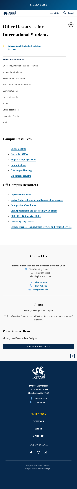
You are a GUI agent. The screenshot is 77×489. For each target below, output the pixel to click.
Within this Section (12, 59)
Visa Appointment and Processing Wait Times (34, 210)
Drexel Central (18, 149)
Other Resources (11, 110)
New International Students (15, 78)
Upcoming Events (11, 116)
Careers (38, 436)
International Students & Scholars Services (22, 47)
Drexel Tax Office (19, 154)
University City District (22, 221)
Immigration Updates (12, 72)
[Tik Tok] (45, 452)
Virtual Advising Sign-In (38, 347)
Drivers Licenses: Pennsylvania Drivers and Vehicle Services (41, 227)
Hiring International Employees (17, 84)
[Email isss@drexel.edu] (38, 290)
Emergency (38, 414)
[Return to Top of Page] (72, 356)
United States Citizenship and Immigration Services (37, 200)
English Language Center (23, 159)
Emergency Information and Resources (20, 66)
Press (38, 428)
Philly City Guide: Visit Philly (26, 216)
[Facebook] (31, 452)
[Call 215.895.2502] (38, 286)
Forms (5, 103)
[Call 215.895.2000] (38, 403)
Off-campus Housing (21, 170)
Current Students (10, 91)
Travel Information (11, 97)
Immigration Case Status (23, 205)
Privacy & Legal (44, 469)
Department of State (21, 194)
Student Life (38, 4)
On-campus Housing (21, 175)
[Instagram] (38, 452)
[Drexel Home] (9, 13)
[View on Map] (38, 282)
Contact (38, 421)
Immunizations (18, 165)
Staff (5, 122)
